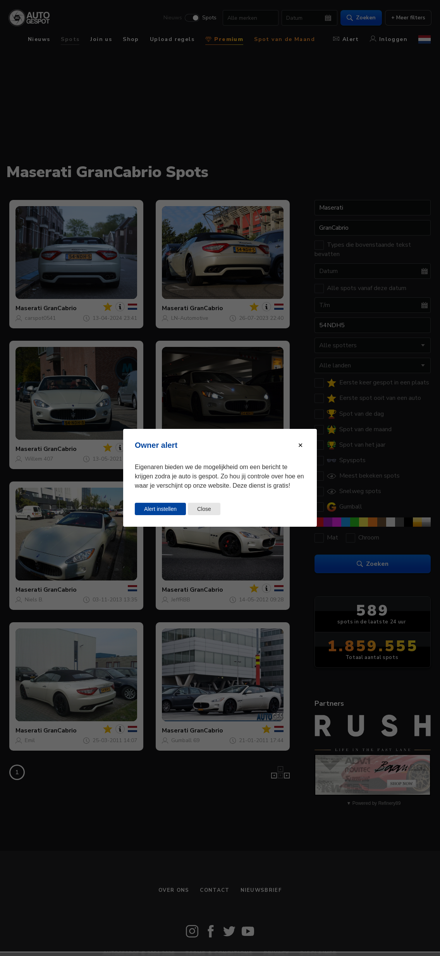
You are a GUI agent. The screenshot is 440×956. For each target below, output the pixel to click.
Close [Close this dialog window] (204, 509)
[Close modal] (300, 445)
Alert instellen (160, 509)
